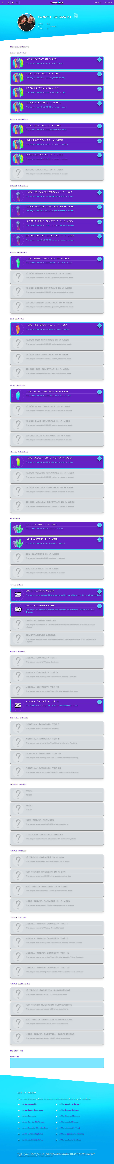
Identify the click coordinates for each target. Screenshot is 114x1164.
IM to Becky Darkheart (32, 1110)
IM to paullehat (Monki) (32, 1140)
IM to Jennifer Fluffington (33, 1122)
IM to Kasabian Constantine (35, 1128)
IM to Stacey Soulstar (70, 1116)
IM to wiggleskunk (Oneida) (72, 1134)
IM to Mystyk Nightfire (32, 1134)
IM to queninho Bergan (70, 1104)
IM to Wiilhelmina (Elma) (70, 1140)
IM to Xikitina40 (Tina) (70, 1128)
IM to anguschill (29, 1104)
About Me (14, 1056)
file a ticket (48, 1099)
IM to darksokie (29, 1116)
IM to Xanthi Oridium (69, 1122)
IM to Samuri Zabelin (69, 1110)
